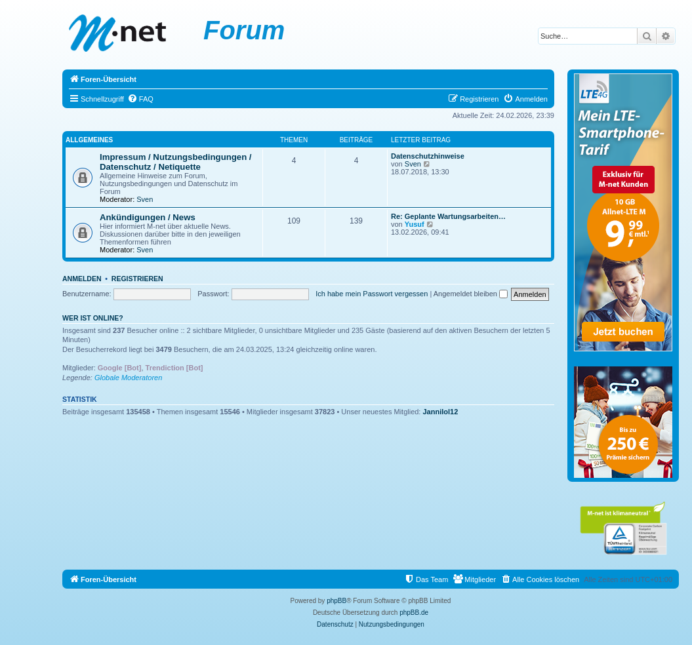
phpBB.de (413, 612)
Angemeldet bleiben (471, 294)
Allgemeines (89, 140)
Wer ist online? (92, 318)
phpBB (336, 600)
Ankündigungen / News (147, 217)
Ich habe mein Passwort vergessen (371, 294)
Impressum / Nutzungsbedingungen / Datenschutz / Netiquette (176, 162)
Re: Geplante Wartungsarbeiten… (448, 216)
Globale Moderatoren (128, 377)
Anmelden (82, 279)
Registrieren (137, 279)
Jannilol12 (440, 412)
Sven (144, 199)
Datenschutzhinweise (427, 156)
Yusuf (414, 224)
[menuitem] (140, 99)
